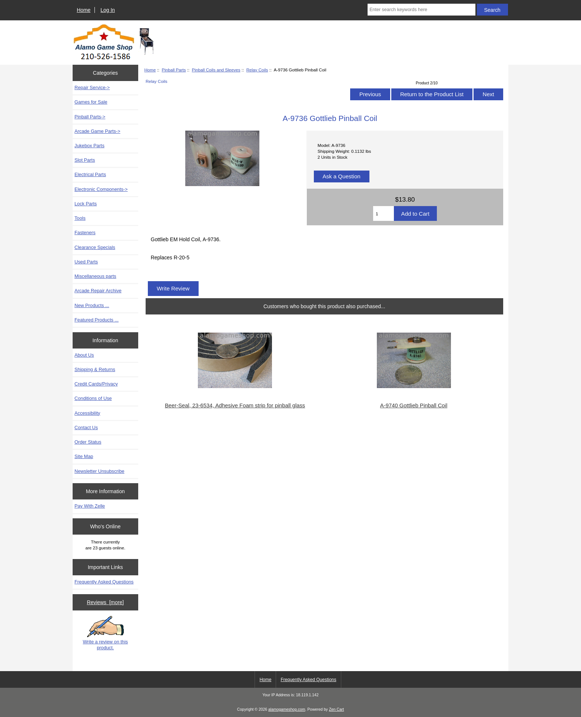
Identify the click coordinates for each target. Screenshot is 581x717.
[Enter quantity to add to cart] (383, 213)
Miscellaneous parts (95, 276)
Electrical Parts (90, 174)
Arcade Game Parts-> (97, 131)
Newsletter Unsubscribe (99, 471)
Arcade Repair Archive (98, 290)
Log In (107, 10)
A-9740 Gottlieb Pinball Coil (413, 405)
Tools (80, 218)
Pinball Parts (174, 69)
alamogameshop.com (286, 709)
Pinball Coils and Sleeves (216, 69)
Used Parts (86, 262)
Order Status (87, 442)
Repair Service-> (92, 87)
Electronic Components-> (101, 189)
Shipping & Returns (94, 369)
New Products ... (91, 305)
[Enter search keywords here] (421, 10)
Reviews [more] (105, 602)
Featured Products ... (96, 320)
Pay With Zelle (89, 506)
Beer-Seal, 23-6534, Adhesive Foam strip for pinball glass (235, 405)
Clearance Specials (94, 247)
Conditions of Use (93, 398)
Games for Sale (90, 102)
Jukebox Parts (89, 145)
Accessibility (87, 413)
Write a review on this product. (105, 633)
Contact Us (86, 427)
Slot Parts (84, 160)
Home (83, 10)
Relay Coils (257, 69)
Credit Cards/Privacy (96, 384)
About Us (84, 355)
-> (89, 117)
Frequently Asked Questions (103, 582)
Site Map (83, 456)
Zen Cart (336, 709)
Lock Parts (85, 203)
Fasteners (85, 232)
